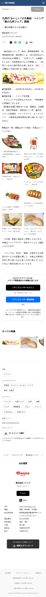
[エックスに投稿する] (11, 42)
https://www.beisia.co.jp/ (10, 423)
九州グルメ (21, 412)
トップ (6, 455)
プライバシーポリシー (23, 573)
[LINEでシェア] (20, 42)
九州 (30, 402)
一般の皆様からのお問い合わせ (23, 588)
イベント (7, 374)
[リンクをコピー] (31, 42)
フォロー (23, 493)
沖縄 (37, 402)
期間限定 (16, 407)
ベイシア (7, 402)
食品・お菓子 (9, 390)
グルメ (27, 407)
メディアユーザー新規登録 (23, 300)
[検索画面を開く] (43, 2)
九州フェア (19, 402)
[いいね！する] (4, 42)
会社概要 (8, 573)
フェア (6, 407)
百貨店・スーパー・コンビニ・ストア (18, 385)
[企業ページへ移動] (23, 474)
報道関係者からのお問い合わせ (23, 578)
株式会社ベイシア (32, 455)
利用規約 (38, 573)
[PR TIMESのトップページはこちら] (10, 3)
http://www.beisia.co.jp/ (27, 506)
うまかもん (8, 412)
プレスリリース (17, 455)
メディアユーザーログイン (23, 288)
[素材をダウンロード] (27, 42)
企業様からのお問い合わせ (23, 583)
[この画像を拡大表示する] (10, 342)
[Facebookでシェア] (15, 42)
